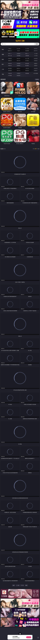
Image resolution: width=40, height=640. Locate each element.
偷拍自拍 (18, 58)
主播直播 (27, 55)
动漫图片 (35, 63)
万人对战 (27, 48)
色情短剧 (18, 75)
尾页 (26, 585)
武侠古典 (35, 68)
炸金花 (18, 50)
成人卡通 (27, 58)
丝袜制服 (18, 55)
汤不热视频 (36, 73)
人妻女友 (27, 68)
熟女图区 (27, 65)
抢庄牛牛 (35, 50)
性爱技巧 (35, 70)
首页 (14, 585)
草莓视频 (27, 73)
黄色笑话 (27, 70)
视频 (3, 54)
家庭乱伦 (18, 68)
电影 (3, 59)
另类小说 (18, 70)
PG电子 (9, 48)
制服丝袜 (10, 60)
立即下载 (28, 637)
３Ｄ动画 (35, 53)
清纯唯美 (18, 65)
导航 (3, 74)
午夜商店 (18, 73)
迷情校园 (10, 70)
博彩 (3, 49)
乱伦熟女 (27, 60)
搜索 (37, 44)
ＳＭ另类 (35, 55)
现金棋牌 (27, 50)
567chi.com (20, 41)
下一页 (22, 585)
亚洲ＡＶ (10, 53)
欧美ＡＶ (27, 53)
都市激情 (10, 68)
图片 (3, 64)
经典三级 (18, 60)
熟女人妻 (10, 55)
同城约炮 (10, 73)
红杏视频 (10, 75)
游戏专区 (35, 48)
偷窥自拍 (10, 63)
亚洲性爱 (10, 58)
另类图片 (35, 65)
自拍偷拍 (18, 53)
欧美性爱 (35, 58)
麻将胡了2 (10, 50)
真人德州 (18, 48)
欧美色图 (27, 63)
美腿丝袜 (10, 65)
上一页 (18, 585)
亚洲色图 (18, 63)
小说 (3, 69)
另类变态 (35, 60)
